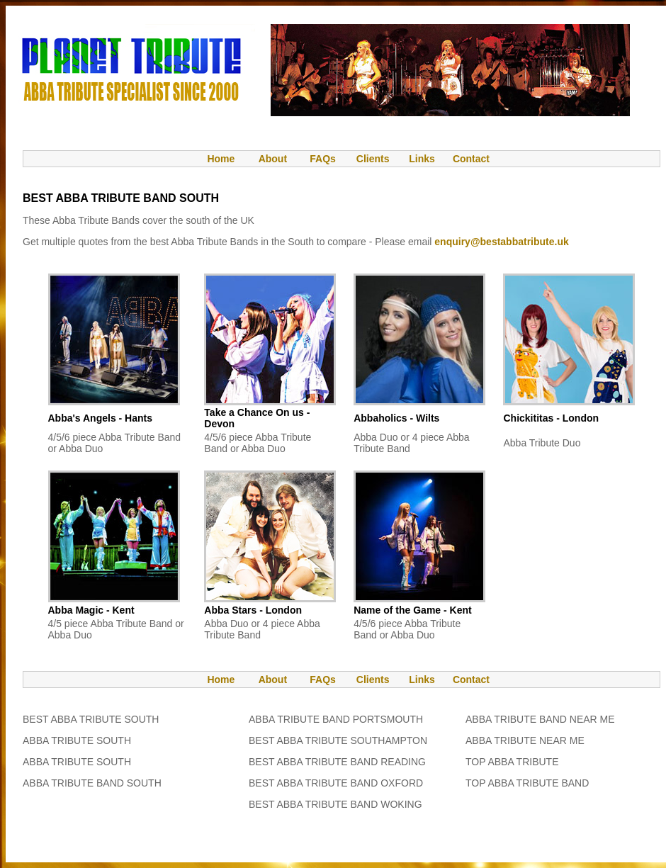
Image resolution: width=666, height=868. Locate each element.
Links (422, 158)
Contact (471, 158)
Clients (372, 158)
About (273, 158)
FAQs (323, 158)
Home (214, 158)
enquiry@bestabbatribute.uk (501, 241)
